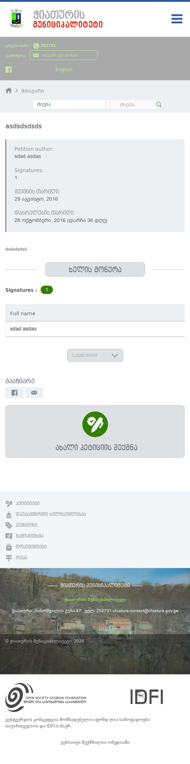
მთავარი (32, 91)
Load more (95, 355)
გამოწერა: (15, 56)
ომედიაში (119, 742)
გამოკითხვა (24, 536)
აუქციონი (21, 525)
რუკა (16, 557)
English (64, 69)
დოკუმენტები (26, 547)
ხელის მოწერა (95, 270)
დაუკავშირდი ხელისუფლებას (45, 514)
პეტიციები (22, 503)
